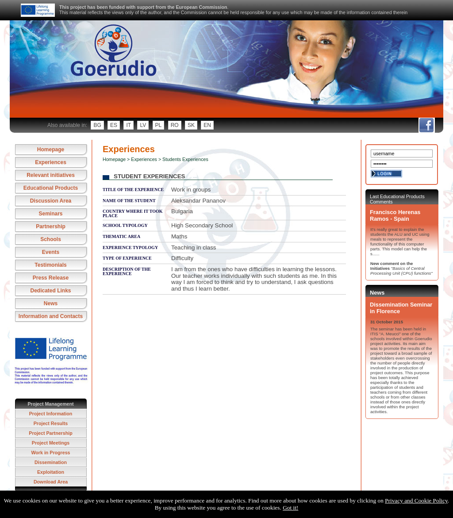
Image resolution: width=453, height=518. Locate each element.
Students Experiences (185, 159)
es (113, 125)
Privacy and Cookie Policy (416, 500)
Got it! (290, 507)
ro (175, 125)
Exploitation (50, 472)
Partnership (50, 226)
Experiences (50, 162)
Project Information (51, 413)
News (51, 303)
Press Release (51, 278)
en (207, 125)
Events (50, 252)
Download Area (51, 481)
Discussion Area (51, 201)
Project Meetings (50, 442)
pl (158, 125)
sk (191, 125)
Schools (50, 239)
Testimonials (50, 265)
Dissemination (51, 462)
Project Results (51, 423)
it (128, 125)
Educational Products (50, 188)
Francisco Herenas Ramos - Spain (395, 215)
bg (97, 125)
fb (426, 125)
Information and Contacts (51, 316)
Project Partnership (50, 433)
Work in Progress (50, 452)
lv (143, 125)
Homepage (50, 149)
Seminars (50, 214)
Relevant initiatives (51, 175)
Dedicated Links (50, 291)
